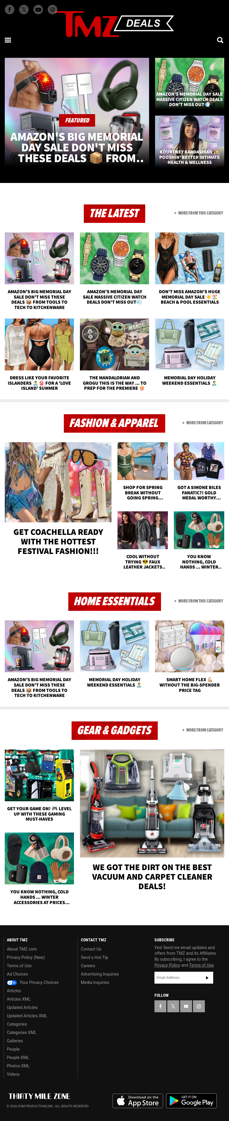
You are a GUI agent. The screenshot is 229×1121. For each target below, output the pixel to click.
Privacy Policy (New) (26, 957)
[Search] (220, 40)
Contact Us (91, 949)
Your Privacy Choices (33, 982)
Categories (17, 1024)
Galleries (15, 1040)
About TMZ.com (22, 949)
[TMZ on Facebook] (9, 9)
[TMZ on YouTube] (186, 1006)
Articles (14, 990)
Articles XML (19, 999)
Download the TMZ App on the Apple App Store (137, 1101)
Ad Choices (17, 974)
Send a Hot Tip (94, 957)
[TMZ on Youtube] (38, 9)
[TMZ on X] (24, 9)
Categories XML (21, 1032)
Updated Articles (22, 1007)
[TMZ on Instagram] (52, 9)
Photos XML (18, 1065)
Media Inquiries (95, 982)
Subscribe (207, 978)
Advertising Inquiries (100, 974)
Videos (13, 1074)
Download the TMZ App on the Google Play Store (191, 1100)
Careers (88, 965)
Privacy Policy (167, 965)
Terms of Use (19, 965)
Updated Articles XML (27, 1015)
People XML (18, 1057)
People (13, 1049)
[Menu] (8, 40)
